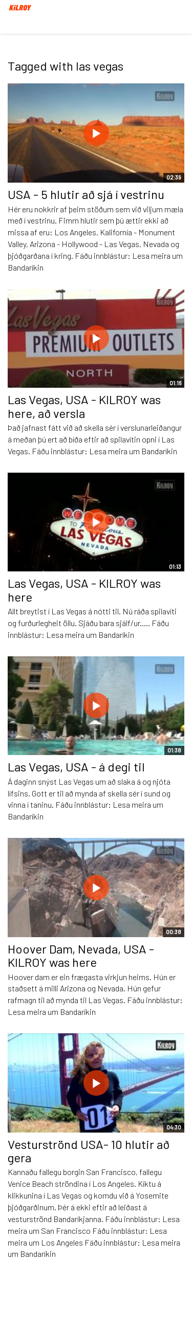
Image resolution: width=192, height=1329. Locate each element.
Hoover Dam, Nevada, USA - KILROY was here (81, 955)
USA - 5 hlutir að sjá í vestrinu (86, 194)
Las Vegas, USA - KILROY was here (84, 589)
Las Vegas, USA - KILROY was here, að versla (84, 406)
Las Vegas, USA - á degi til (76, 766)
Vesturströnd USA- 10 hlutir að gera (88, 1151)
